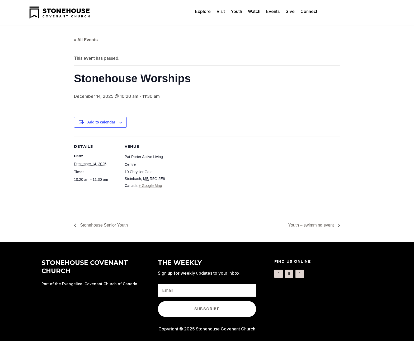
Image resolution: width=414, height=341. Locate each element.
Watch (254, 12)
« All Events (86, 40)
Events (273, 12)
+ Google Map (150, 185)
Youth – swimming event (311, 225)
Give (290, 12)
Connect (308, 12)
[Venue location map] (203, 173)
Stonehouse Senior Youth (103, 225)
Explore (203, 12)
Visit (221, 12)
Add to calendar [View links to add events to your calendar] (101, 122)
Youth (236, 12)
